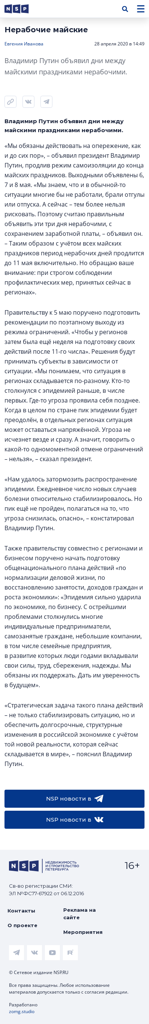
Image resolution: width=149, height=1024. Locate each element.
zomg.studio (21, 1011)
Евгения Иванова (23, 44)
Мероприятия (83, 932)
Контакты (21, 911)
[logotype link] (22, 9)
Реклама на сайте (79, 913)
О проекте (22, 925)
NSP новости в (74, 798)
